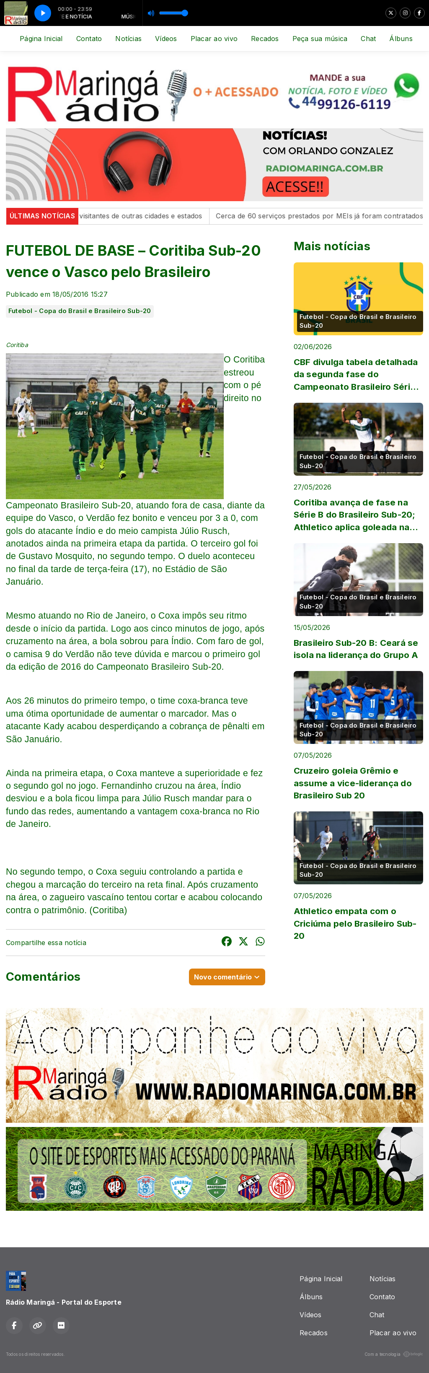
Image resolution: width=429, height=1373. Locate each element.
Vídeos (166, 38)
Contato (89, 38)
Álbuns (400, 38)
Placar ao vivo (214, 38)
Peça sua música (320, 38)
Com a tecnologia (393, 1354)
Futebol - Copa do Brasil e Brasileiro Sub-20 (79, 311)
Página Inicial (41, 38)
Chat (368, 38)
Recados (265, 38)
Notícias (128, 38)
